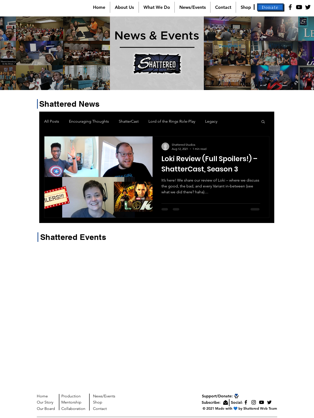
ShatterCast (129, 121)
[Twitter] (308, 7)
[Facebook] (290, 7)
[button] (124, 7)
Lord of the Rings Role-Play (171, 121)
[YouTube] (299, 7)
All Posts (51, 121)
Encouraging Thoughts (89, 121)
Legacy (211, 121)
